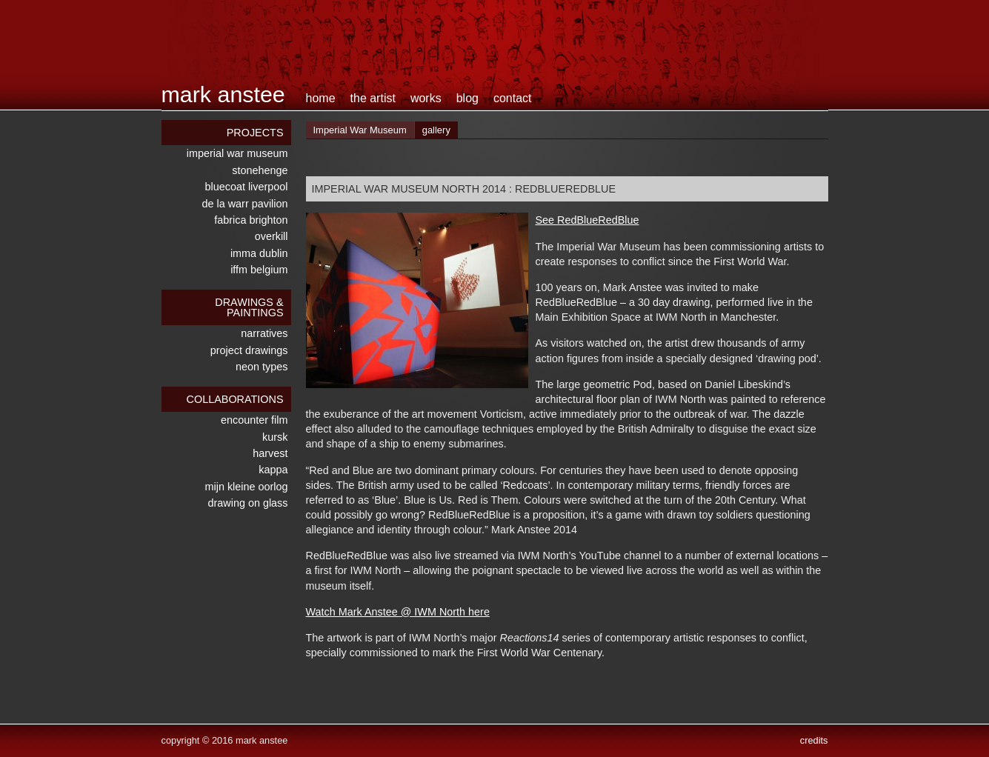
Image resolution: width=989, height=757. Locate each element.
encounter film (254, 420)
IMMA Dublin (259, 253)
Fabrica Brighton (250, 220)
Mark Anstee (223, 94)
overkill (271, 236)
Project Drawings (249, 350)
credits (814, 740)
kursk (274, 437)
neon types (261, 367)
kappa (273, 470)
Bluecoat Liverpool (246, 187)
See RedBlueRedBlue (587, 220)
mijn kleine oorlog (246, 487)
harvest (270, 453)
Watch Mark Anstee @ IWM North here (398, 612)
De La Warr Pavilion (245, 204)
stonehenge (259, 170)
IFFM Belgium (258, 270)
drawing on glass (248, 503)
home (321, 98)
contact (512, 98)
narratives (264, 333)
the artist (373, 98)
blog (467, 98)
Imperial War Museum (237, 153)
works (426, 98)
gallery (436, 130)
